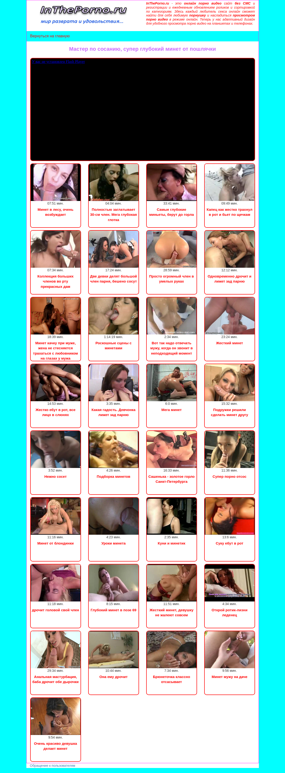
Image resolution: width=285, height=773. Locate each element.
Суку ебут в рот (229, 543)
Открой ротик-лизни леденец (230, 612)
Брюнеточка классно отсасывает (171, 679)
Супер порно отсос (229, 476)
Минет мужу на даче (229, 677)
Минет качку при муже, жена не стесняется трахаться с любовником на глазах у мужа (55, 350)
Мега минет (171, 410)
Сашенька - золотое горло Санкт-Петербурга (171, 479)
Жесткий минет (229, 343)
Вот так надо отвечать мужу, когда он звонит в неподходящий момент (171, 348)
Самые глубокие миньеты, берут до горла (171, 212)
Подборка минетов (113, 476)
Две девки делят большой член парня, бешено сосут (113, 278)
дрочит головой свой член (55, 610)
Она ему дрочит (113, 677)
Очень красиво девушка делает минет (55, 746)
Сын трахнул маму (38, 770)
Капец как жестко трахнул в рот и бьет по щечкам (229, 212)
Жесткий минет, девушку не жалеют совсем (171, 612)
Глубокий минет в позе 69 (113, 610)
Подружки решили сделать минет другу (229, 412)
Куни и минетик (171, 543)
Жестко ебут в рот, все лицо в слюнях (55, 412)
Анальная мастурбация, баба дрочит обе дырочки (55, 679)
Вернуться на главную (50, 36)
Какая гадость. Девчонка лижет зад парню (113, 412)
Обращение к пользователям (52, 765)
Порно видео (11, 770)
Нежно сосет (55, 476)
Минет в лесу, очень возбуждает (55, 212)
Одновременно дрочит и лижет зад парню (229, 278)
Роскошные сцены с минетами (113, 345)
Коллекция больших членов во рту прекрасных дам (55, 281)
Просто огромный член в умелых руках (171, 278)
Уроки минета (113, 543)
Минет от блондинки (55, 543)
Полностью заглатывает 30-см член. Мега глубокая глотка (113, 214)
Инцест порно (66, 770)
